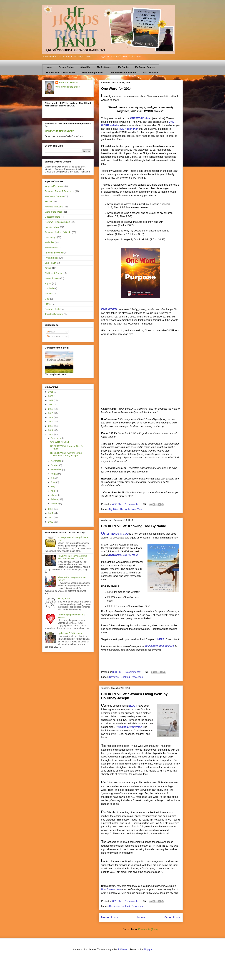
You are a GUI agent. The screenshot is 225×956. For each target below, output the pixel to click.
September (56, 469)
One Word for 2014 (116, 89)
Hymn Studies (51, 258)
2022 (51, 396)
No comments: (133, 672)
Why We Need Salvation (123, 72)
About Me (85, 67)
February (55, 499)
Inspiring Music (52, 227)
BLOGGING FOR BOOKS (159, 646)
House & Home (52, 278)
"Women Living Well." (129, 727)
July (53, 478)
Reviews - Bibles (53, 309)
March (54, 495)
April (53, 491)
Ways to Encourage (54, 186)
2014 (51, 430)
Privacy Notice (66, 67)
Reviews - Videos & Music (57, 222)
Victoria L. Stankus (68, 82)
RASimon (123, 949)
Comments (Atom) (148, 929)
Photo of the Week (54, 252)
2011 (51, 513)
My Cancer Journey (145, 67)
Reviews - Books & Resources (126, 677)
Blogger (147, 949)
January (55, 503)
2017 (51, 417)
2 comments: (132, 504)
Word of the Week (53, 212)
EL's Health (50, 263)
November (56, 461)
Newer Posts (109, 917)
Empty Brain (64, 598)
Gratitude (49, 288)
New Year (136, 509)
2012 (51, 509)
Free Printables (150, 72)
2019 (51, 409)
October (55, 465)
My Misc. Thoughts (119, 509)
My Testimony (104, 67)
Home (49, 67)
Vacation (49, 293)
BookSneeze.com (111, 889)
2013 (51, 434)
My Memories (51, 247)
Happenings (51, 237)
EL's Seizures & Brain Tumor (61, 72)
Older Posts (172, 917)
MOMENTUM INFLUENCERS (59, 131)
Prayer (48, 304)
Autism (48, 268)
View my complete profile (67, 87)
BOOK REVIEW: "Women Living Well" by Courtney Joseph (66, 454)
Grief (47, 298)
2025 (51, 392)
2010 (51, 517)
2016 (51, 421)
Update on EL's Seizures (70, 633)
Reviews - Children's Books (58, 232)
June (53, 482)
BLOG (132, 705)
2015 (51, 426)
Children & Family (53, 273)
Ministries (49, 242)
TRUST (48, 201)
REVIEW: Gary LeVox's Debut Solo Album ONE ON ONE (72, 557)
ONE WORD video (140, 118)
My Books (123, 67)
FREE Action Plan (127, 129)
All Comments (55, 336)
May (53, 486)
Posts (51, 331)
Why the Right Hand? (93, 72)
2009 (51, 522)
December (56, 438)
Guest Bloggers (52, 217)
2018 (51, 413)
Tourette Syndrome (54, 314)
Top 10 (48, 283)
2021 (51, 400)
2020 (51, 404)
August (54, 473)
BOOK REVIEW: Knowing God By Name (133, 526)
